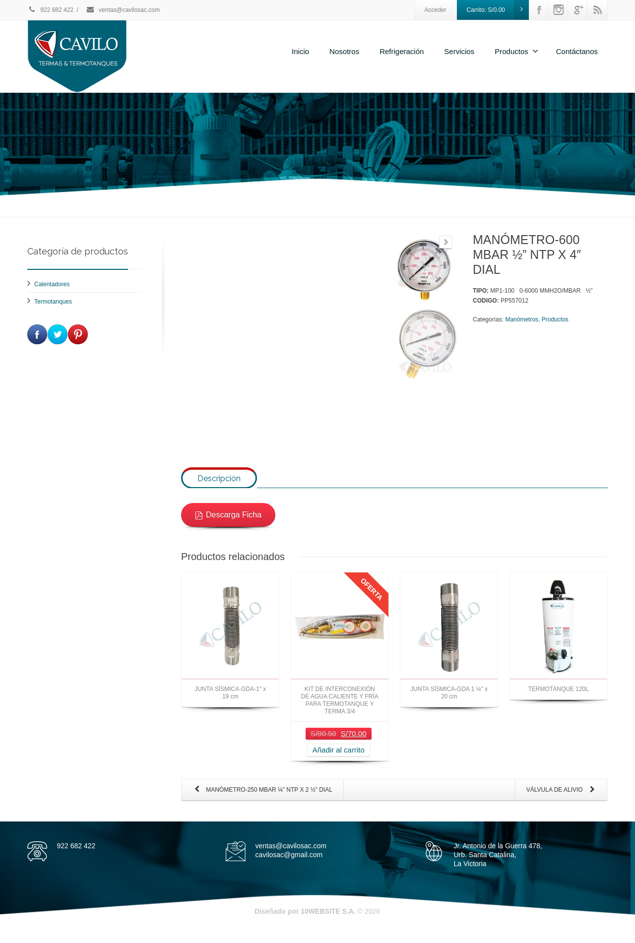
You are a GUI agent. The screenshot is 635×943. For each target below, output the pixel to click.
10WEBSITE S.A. (328, 923)
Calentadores (51, 284)
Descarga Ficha (228, 525)
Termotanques (53, 301)
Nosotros (344, 51)
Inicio (300, 51)
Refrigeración (402, 51)
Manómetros (521, 319)
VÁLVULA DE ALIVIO (562, 801)
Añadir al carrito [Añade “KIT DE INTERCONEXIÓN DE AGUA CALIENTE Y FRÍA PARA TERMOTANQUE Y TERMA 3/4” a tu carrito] (339, 761)
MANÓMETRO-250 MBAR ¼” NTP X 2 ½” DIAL (261, 801)
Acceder (435, 9)
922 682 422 (50, 9)
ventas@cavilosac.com (123, 9)
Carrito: (498, 10)
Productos (516, 51)
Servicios (459, 51)
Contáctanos (577, 51)
